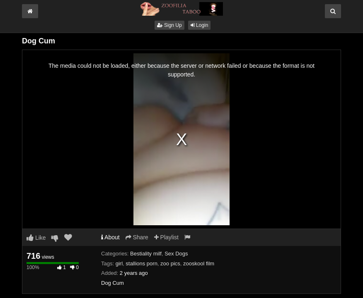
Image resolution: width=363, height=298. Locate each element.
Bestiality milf (146, 253)
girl (119, 263)
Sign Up (169, 25)
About (110, 237)
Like (36, 237)
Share (137, 237)
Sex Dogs (176, 253)
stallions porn (141, 263)
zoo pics (170, 263)
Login (199, 25)
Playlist (166, 237)
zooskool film (198, 263)
